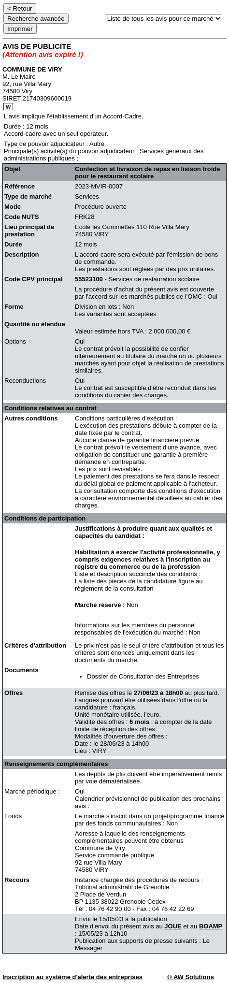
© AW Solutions (190, 977)
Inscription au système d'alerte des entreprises (72, 977)
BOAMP (210, 926)
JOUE (172, 926)
